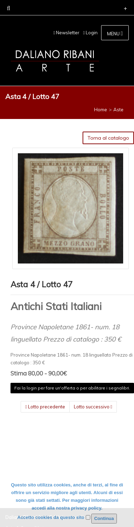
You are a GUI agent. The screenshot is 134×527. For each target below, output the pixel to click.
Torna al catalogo (108, 138)
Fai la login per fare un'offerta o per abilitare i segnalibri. (72, 388)
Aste (118, 109)
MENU (115, 33)
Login (90, 32)
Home (100, 109)
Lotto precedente (45, 406)
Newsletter (67, 32)
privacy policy (86, 508)
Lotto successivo (93, 406)
